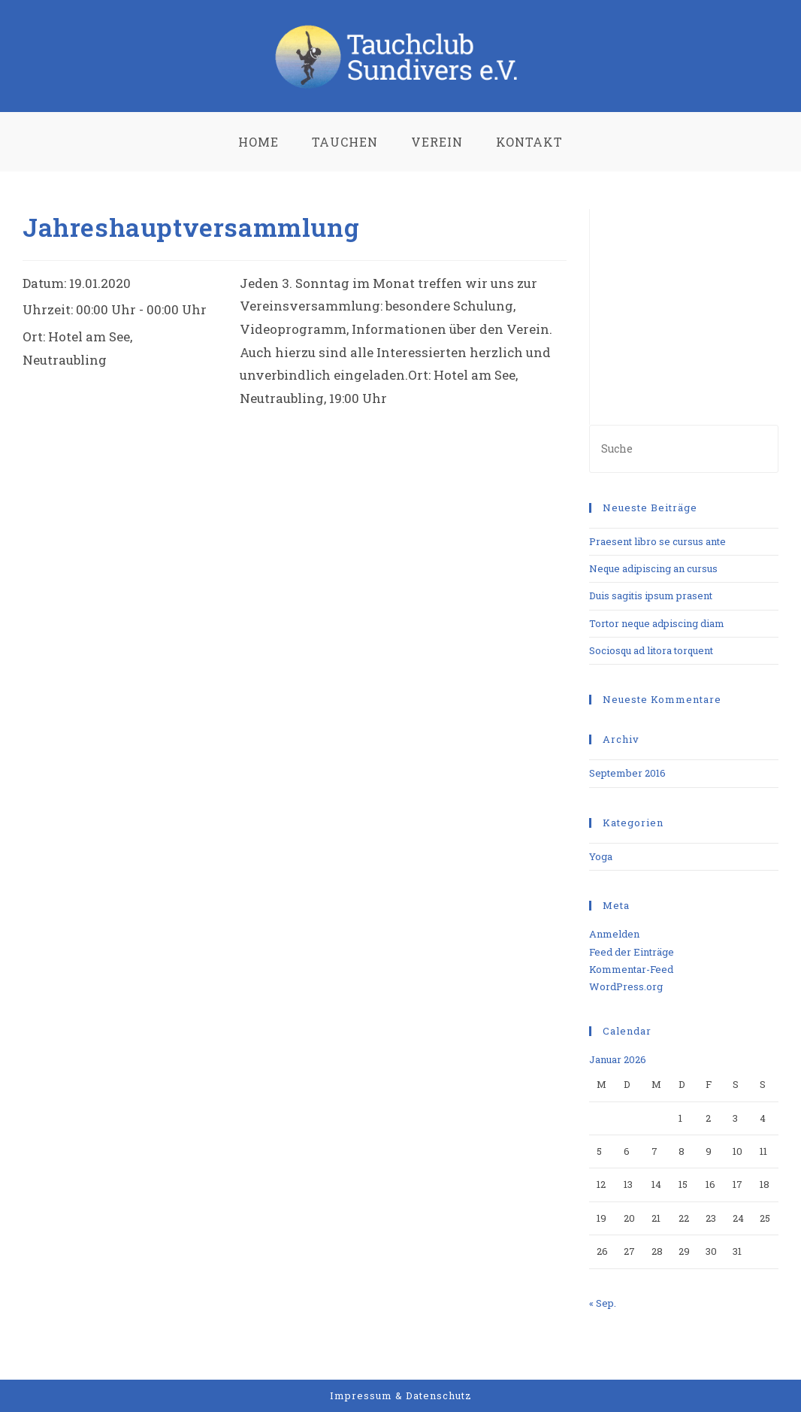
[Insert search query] (683, 448)
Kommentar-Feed (631, 969)
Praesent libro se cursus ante (657, 541)
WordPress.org (626, 986)
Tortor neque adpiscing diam (656, 623)
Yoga (600, 856)
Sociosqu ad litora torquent (651, 650)
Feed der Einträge (631, 952)
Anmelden (614, 934)
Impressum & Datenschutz (401, 1395)
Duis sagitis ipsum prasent (650, 595)
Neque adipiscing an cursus (653, 568)
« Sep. (602, 1303)
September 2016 (627, 773)
